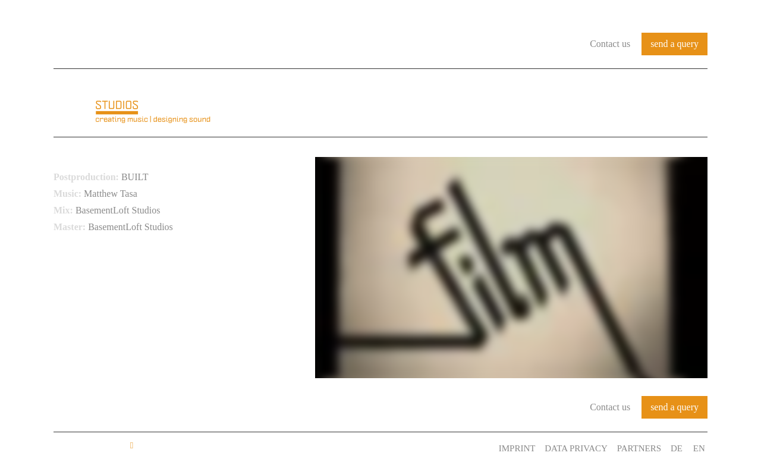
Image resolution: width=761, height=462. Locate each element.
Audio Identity (461, 103)
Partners (638, 448)
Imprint (510, 448)
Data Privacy (572, 448)
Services (621, 103)
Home (325, 103)
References (550, 103)
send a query (674, 44)
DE (678, 448)
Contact (682, 103)
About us (379, 103)
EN (701, 448)
